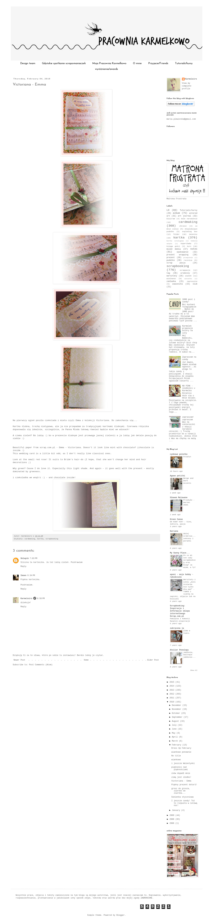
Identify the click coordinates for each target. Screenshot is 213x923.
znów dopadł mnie (180, 773)
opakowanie (182, 252)
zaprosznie (192, 281)
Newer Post (19, 660)
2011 (172, 698)
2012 (172, 694)
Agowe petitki (177, 476)
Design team (27, 63)
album (176, 213)
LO (168, 210)
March (175, 741)
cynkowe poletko (179, 454)
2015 (172, 682)
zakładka (171, 281)
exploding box (189, 232)
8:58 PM (41, 598)
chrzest (183, 226)
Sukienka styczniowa (182, 797)
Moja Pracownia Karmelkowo (109, 63)
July (175, 725)
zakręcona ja (177, 628)
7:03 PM (33, 558)
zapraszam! (188, 417)
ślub (195, 284)
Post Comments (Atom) (40, 665)
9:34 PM (31, 575)
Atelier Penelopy (179, 650)
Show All (193, 670)
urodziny (185, 273)
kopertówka (186, 244)
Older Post (153, 660)
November (177, 709)
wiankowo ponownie (181, 752)
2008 (172, 819)
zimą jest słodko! (181, 777)
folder (176, 234)
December (177, 705)
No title (176, 756)
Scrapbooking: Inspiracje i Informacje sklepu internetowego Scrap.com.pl (180, 611)
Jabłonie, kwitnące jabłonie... (189, 654)
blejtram (171, 219)
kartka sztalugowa (175, 241)
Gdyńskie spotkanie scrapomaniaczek (64, 63)
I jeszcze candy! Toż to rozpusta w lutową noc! (184, 803)
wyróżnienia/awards (106, 69)
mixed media (174, 249)
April (175, 737)
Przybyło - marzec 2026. (189, 502)
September (177, 717)
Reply (23, 566)
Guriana (174, 531)
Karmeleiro (26, 598)
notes (193, 249)
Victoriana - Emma (29, 85)
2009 (172, 815)
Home (86, 660)
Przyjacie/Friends (158, 63)
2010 (172, 702)
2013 (172, 690)
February (177, 745)
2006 (172, 823)
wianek (188, 276)
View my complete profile (186, 86)
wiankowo (176, 760)
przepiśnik (188, 258)
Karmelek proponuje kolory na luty (187, 329)
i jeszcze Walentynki (183, 763)
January (176, 810)
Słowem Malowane (179, 497)
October (176, 713)
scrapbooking (52, 539)
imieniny (193, 234)
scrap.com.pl (47, 447)
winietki (188, 279)
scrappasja (185, 270)
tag (168, 273)
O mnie (137, 63)
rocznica (188, 260)
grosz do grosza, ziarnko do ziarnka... (180, 790)
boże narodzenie (189, 219)
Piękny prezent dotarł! (184, 785)
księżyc (187, 457)
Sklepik (25, 558)
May (174, 733)
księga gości (173, 246)
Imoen (23, 575)
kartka (40, 539)
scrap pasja (176, 263)
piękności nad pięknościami (179, 768)
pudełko (171, 260)
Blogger (120, 915)
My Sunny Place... (180, 553)
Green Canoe (176, 519)
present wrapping (178, 255)
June (175, 729)
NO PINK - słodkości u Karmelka (188, 388)
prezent (171, 257)
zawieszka (177, 284)
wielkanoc (171, 279)
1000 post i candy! (188, 300)
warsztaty (172, 276)
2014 (172, 686)
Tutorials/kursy (184, 63)
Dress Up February (181, 748)
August (176, 721)
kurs (189, 246)
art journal (184, 216)
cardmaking (29, 539)
